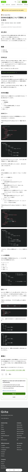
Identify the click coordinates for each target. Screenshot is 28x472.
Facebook (3, 451)
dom (15, 23)
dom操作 (19, 23)
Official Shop (19, 449)
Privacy (2, 429)
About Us (3, 461)
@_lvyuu (5, 15)
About (2, 425)
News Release (4, 468)
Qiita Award (19, 435)
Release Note (19, 425)
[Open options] (18, 470)
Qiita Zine (19, 447)
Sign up (14, 393)
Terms (2, 427)
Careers (2, 463)
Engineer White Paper (21, 437)
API (17, 439)
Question (13, 4)
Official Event (20, 4)
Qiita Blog (3, 465)
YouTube (3, 453)
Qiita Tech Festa (20, 433)
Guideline (3, 431)
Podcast (2, 456)
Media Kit (3, 433)
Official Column (20, 429)
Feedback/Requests (5, 435)
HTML (2, 23)
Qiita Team (19, 445)
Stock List (8, 4)
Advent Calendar (20, 431)
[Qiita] (3, 2)
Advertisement (4, 439)
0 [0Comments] (10, 374)
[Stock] (6, 374)
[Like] (2, 374)
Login (19, 1)
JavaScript (7, 23)
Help (2, 437)
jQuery (11, 23)
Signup (24, 1)
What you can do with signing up (9, 390)
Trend (3, 4)
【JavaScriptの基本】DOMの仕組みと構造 (15, 370)
